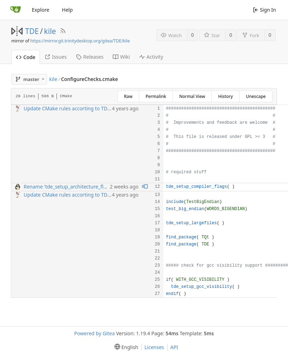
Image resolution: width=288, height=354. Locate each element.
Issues (55, 56)
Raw (128, 96)
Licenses (154, 347)
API (174, 347)
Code (25, 57)
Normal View (192, 96)
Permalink (156, 96)
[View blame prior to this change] (145, 187)
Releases (90, 56)
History (225, 96)
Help (67, 9)
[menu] (125, 347)
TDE (32, 31)
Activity (151, 56)
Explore (40, 9)
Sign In (264, 9)
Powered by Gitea (94, 333)
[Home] (15, 10)
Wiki (121, 56)
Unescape (256, 96)
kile (50, 31)
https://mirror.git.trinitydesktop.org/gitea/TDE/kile (80, 41)
